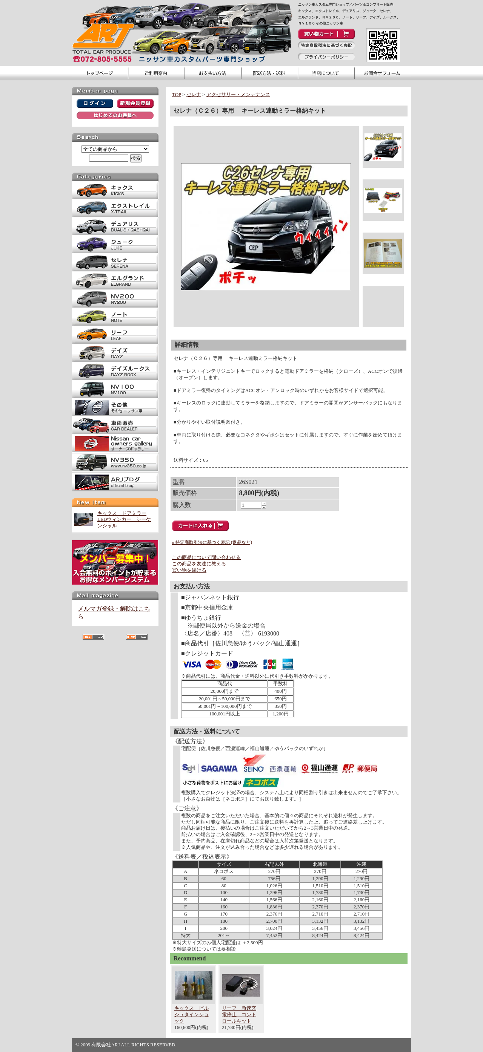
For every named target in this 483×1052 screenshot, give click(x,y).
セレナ (193, 94)
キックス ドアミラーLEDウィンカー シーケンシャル (124, 519)
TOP (176, 94)
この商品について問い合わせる (206, 557)
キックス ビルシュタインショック (191, 1014)
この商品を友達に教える (199, 564)
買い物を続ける (189, 570)
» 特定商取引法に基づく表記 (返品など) (212, 542)
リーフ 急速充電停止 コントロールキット (239, 1014)
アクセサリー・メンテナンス (238, 94)
